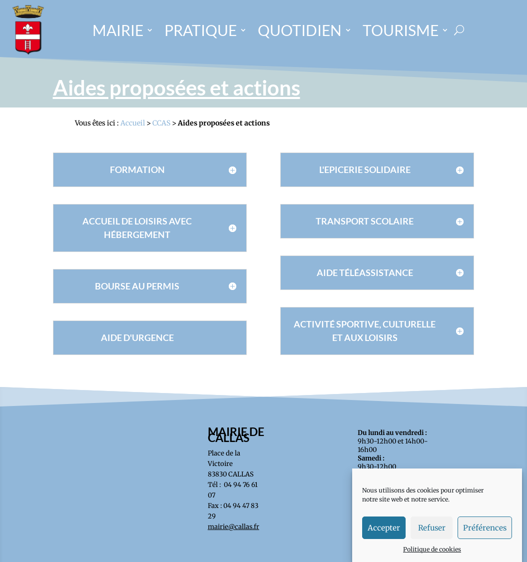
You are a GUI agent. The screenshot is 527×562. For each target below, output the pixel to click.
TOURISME (401, 30)
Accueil (132, 123)
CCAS (161, 123)
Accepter (384, 535)
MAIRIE (117, 30)
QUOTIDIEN (300, 30)
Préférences (485, 535)
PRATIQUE (200, 30)
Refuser (432, 535)
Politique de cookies (432, 557)
